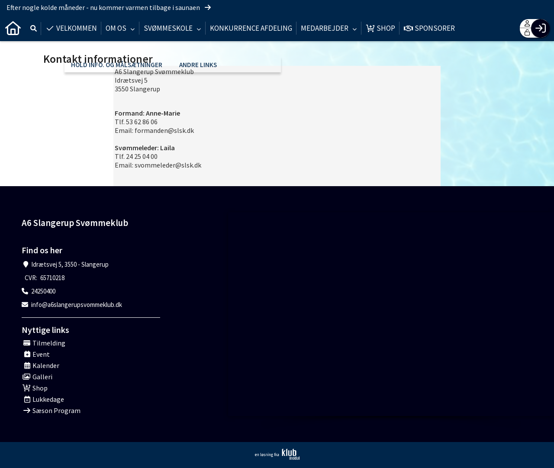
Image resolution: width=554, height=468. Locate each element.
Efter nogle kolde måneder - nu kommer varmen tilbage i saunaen (109, 7)
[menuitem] (13, 28)
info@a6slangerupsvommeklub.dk (76, 304)
